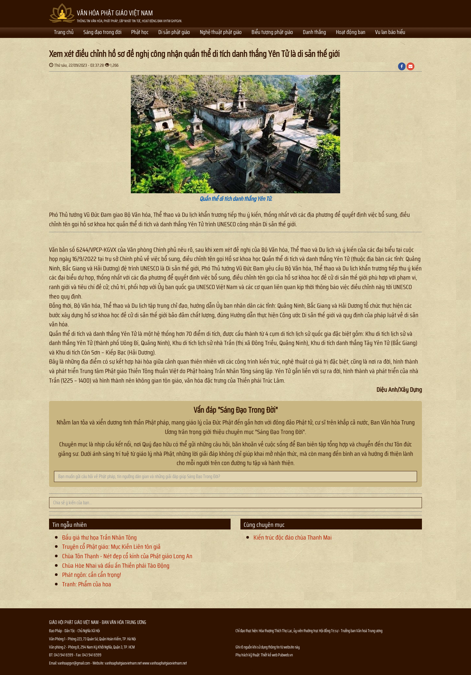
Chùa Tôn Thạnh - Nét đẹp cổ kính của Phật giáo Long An (127, 556)
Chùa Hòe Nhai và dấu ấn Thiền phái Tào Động (115, 565)
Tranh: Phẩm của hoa (86, 584)
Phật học (139, 32)
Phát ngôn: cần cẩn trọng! (91, 574)
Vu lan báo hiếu (390, 32)
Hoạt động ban (350, 32)
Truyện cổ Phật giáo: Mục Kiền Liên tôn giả (111, 546)
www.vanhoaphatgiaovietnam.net (164, 663)
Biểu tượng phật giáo (272, 32)
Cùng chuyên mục (264, 524)
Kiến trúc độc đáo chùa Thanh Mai (292, 537)
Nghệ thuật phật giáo (221, 32)
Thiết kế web (269, 655)
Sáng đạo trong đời (102, 32)
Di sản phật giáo (174, 32)
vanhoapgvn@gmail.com (74, 663)
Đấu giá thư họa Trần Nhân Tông (99, 537)
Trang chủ (64, 32)
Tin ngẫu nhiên (69, 524)
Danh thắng (314, 32)
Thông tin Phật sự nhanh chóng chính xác (262, 671)
